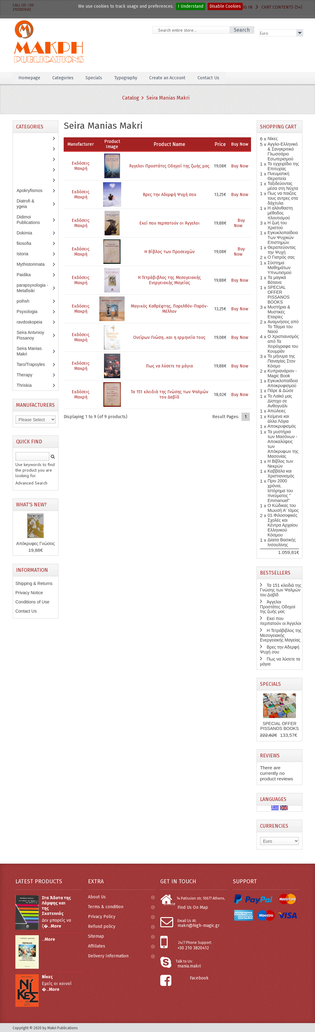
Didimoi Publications (31, 219)
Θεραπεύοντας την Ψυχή (282, 250)
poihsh (26, 301)
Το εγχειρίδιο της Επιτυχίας (283, 166)
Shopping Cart (278, 127)
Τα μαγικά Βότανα (277, 280)
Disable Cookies (225, 6)
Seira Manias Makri (167, 98)
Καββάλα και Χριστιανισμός (281, 473)
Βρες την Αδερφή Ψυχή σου (169, 194)
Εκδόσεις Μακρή (81, 166)
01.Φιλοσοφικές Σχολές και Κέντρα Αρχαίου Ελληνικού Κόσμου (283, 525)
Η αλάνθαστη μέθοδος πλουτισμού (280, 213)
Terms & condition (121, 906)
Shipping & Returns (34, 583)
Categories (67, 78)
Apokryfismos (34, 190)
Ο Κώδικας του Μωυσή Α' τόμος (283, 508)
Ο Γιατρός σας (281, 257)
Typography (135, 78)
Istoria (26, 253)
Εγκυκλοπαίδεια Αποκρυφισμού (283, 383)
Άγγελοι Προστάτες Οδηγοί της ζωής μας (169, 166)
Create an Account (181, 78)
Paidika (27, 274)
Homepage (30, 78)
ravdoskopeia (33, 322)
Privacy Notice (29, 592)
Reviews (270, 756)
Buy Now (239, 166)
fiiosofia (28, 243)
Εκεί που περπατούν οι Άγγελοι (169, 223)
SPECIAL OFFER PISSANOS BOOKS (279, 294)
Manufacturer (80, 144)
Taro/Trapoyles (34, 364)
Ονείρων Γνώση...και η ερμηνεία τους (169, 337)
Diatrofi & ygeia (25, 203)
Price (220, 144)
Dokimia (28, 232)
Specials (100, 78)
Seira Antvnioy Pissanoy (30, 335)
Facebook (199, 978)
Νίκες (273, 138)
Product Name (169, 144)
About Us (121, 897)
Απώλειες (277, 410)
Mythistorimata (34, 264)
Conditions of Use (32, 601)
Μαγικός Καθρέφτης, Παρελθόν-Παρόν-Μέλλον (169, 309)
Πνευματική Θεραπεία (278, 176)
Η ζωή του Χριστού (277, 225)
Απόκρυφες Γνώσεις (35, 543)
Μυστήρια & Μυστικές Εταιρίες (279, 311)
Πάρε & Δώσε (280, 390)
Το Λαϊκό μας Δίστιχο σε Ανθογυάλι (280, 401)
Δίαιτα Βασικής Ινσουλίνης (282, 542)
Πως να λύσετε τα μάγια (169, 366)
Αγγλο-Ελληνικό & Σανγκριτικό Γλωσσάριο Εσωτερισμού (283, 151)
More (56, 926)
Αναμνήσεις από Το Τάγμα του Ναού (283, 326)
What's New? (31, 505)
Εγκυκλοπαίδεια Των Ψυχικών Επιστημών (283, 237)
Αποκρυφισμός (282, 426)
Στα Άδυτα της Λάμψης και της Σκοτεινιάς (56, 905)
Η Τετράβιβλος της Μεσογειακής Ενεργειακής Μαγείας (169, 280)
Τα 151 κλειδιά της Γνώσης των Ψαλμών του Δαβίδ (169, 394)
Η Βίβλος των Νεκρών (280, 464)
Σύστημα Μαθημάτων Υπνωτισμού (280, 267)
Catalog (130, 98)
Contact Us (226, 78)
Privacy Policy (121, 916)
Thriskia (29, 385)
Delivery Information (121, 956)
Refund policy (121, 926)
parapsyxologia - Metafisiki (32, 288)
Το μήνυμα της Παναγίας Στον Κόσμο (281, 361)
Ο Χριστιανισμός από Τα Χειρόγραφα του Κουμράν (283, 344)
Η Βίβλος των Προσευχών (169, 251)
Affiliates (121, 946)
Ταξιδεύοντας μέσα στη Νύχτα (283, 186)
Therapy (28, 374)
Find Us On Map (192, 907)
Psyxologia (31, 311)
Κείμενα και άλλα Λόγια (278, 419)
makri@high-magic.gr (198, 925)
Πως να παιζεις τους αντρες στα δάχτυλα (283, 198)
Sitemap (121, 936)
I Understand (190, 6)
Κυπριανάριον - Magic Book (282, 373)
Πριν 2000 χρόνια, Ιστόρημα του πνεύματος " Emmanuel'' (280, 490)
